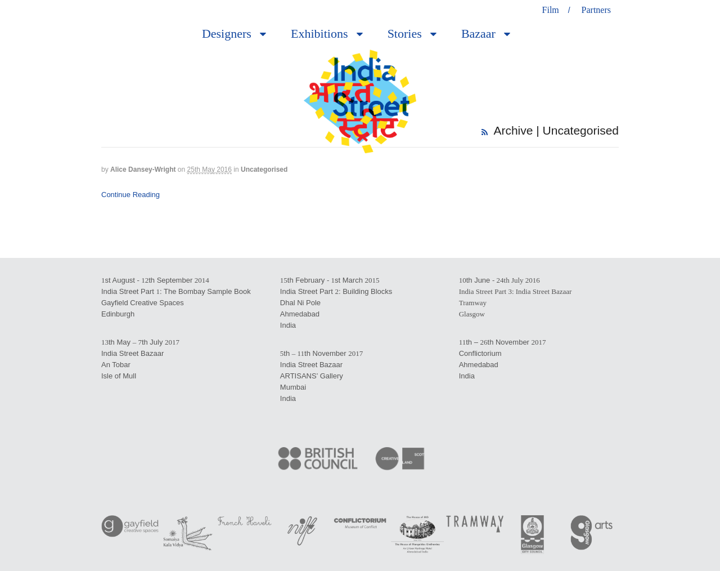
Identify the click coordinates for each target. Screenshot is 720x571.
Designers (226, 33)
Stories (405, 33)
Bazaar (478, 33)
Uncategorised (264, 169)
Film (550, 10)
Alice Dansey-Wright (143, 169)
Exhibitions (319, 33)
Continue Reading (130, 194)
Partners (596, 10)
